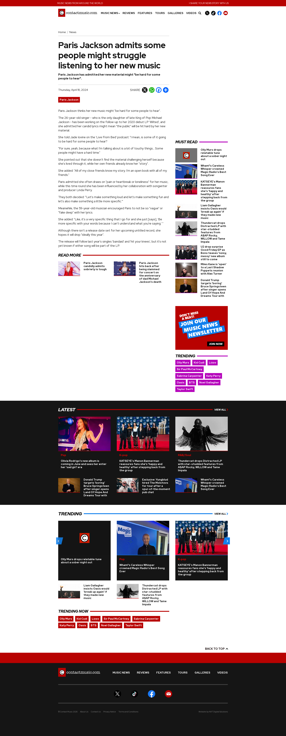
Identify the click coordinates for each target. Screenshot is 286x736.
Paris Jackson (69, 99)
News (72, 32)
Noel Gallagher (209, 382)
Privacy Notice (109, 711)
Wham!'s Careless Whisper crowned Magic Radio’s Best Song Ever (213, 170)
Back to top (216, 649)
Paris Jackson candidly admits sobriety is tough (95, 266)
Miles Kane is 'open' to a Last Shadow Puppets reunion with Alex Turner (213, 268)
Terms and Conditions (128, 711)
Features (145, 13)
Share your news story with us (209, 3)
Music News (110, 13)
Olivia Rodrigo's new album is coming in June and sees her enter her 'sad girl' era (83, 464)
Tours (160, 13)
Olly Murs (183, 362)
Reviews (129, 13)
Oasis (180, 382)
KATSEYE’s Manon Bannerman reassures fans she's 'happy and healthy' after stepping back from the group (214, 191)
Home (62, 32)
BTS (192, 382)
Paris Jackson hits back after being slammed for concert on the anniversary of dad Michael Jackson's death (150, 272)
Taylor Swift (185, 389)
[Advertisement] (201, 83)
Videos (191, 13)
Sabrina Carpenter (189, 376)
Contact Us (96, 711)
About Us (84, 711)
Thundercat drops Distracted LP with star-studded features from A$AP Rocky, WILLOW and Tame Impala (213, 232)
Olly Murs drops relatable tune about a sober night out (214, 154)
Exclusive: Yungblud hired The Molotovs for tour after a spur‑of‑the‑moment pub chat (156, 486)
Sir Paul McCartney (189, 369)
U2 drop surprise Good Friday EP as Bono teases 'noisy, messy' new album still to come (214, 253)
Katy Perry (213, 376)
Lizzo (212, 362)
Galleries (175, 13)
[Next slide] (227, 540)
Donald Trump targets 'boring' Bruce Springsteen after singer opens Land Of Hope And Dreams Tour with (213, 288)
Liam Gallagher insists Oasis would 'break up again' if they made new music (213, 212)
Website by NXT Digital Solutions (213, 711)
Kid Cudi (199, 362)
